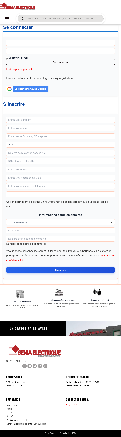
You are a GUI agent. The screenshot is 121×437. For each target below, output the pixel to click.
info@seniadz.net (73, 404)
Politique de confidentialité (18, 420)
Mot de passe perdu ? (19, 69)
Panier (9, 409)
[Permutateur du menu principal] (7, 19)
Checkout (11, 412)
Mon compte (12, 405)
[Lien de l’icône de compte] (114, 6)
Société (10, 416)
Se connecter (60, 62)
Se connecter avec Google (26, 89)
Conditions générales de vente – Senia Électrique (27, 424)
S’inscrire (60, 270)
